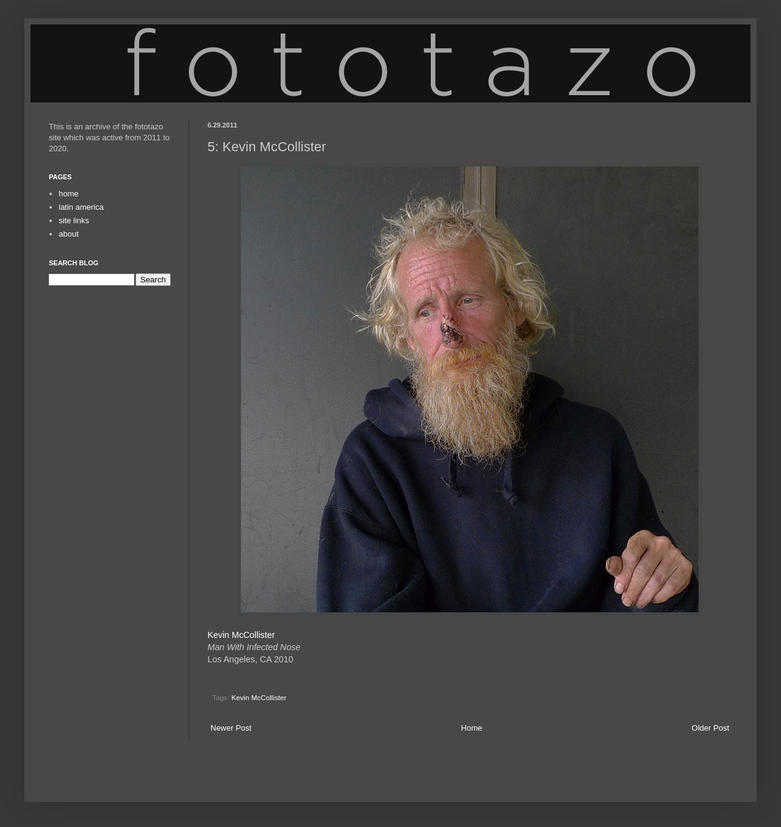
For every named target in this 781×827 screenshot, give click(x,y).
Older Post (710, 727)
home (69, 193)
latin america (81, 207)
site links (74, 220)
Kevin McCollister (241, 635)
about (69, 233)
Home (472, 727)
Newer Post (231, 727)
